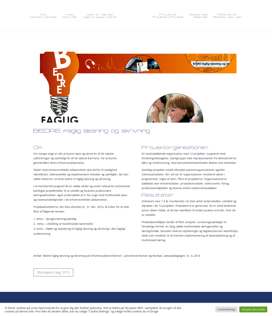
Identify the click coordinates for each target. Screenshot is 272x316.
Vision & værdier (100, 15)
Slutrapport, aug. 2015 (53, 270)
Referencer (227, 15)
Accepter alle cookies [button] (253, 309)
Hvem (69, 15)
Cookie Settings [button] (226, 309)
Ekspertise (198, 15)
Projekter (168, 15)
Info (43, 15)
